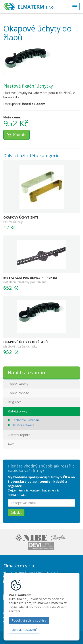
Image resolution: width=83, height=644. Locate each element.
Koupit (16, 134)
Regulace (15, 402)
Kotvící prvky (17, 411)
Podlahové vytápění (26, 420)
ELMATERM (36, 6)
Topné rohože (18, 393)
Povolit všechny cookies (29, 620)
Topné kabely (18, 384)
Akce (11, 444)
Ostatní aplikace (23, 425)
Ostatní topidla (19, 434)
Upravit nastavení (24, 629)
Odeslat (16, 512)
